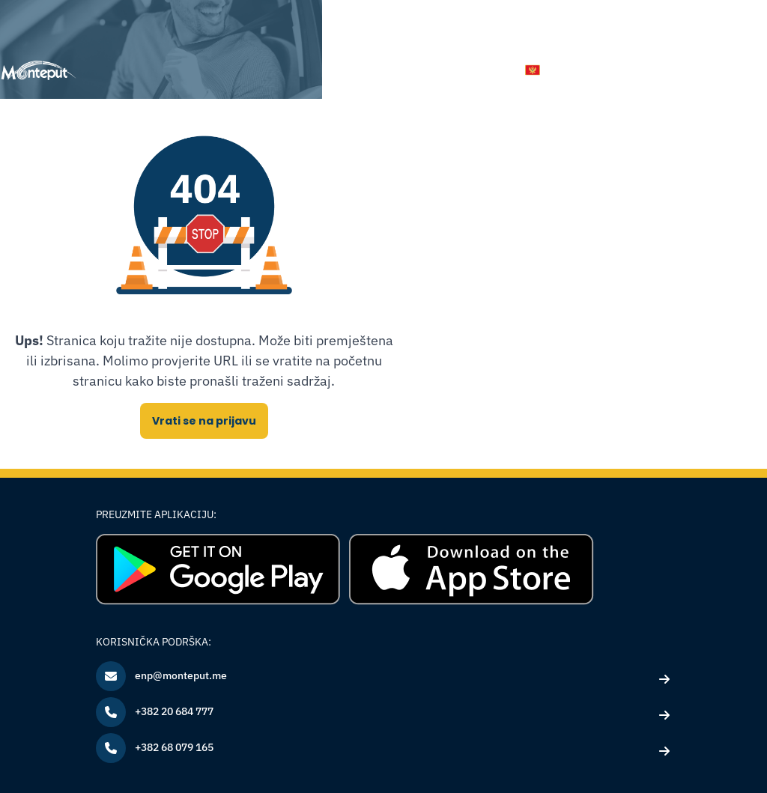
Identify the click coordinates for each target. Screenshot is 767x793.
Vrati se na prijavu (204, 420)
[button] (545, 70)
